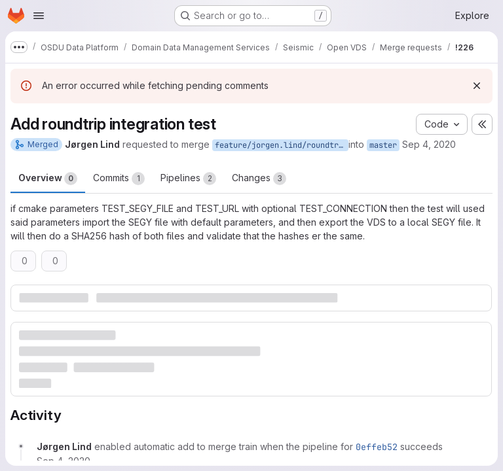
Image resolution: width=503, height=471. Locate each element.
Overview (47, 178)
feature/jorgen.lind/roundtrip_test (281, 145)
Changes (259, 178)
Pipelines (188, 178)
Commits (119, 178)
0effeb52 (377, 447)
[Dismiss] (477, 86)
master (383, 145)
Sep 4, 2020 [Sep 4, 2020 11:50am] (429, 144)
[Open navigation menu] (38, 15)
